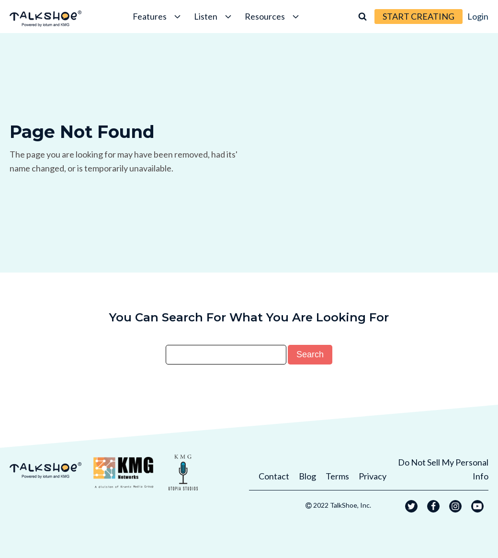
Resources (273, 16)
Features (157, 16)
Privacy (372, 476)
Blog (307, 476)
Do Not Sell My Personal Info (443, 469)
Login (477, 16)
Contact (274, 476)
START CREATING (418, 16)
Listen (213, 16)
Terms (337, 476)
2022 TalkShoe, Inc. (342, 505)
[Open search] (362, 16)
